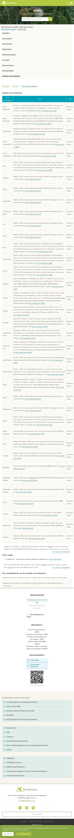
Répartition (7, 49)
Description (7, 39)
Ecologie (5, 60)
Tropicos (8, 737)
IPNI (7, 732)
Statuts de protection (11, 76)
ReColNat (8, 715)
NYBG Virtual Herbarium (14, 767)
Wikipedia (9, 758)
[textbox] (35, 19)
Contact (24, 821)
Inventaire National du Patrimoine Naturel (21, 702)
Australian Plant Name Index (16, 741)
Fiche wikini (33, 660)
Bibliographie (8, 71)
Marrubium (5, 29)
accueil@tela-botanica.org (26, 801)
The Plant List (10, 728)
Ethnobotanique (9, 55)
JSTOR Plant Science (13, 763)
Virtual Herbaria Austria (14, 776)
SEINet (8, 750)
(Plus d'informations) (55, 559)
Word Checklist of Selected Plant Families (20, 720)
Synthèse (6, 33)
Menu (69, 3)
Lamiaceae (21, 29)
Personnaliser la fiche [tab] (35, 615)
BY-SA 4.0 (37, 825)
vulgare (12, 29)
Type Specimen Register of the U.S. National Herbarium (25, 771)
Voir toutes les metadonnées (61, 552)
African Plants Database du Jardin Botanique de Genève (26, 745)
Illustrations (7, 44)
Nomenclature (8, 65)
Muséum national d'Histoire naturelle (19, 711)
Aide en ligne (48, 821)
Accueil (5, 86)
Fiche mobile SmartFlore (33, 666)
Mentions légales (35, 821)
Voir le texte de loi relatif (49, 111)
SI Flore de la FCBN (12, 707)
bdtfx (15, 86)
